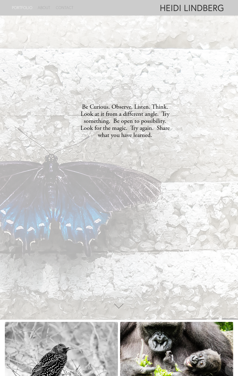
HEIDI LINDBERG (192, 7)
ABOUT (44, 7)
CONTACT (64, 7)
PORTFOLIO (22, 7)
